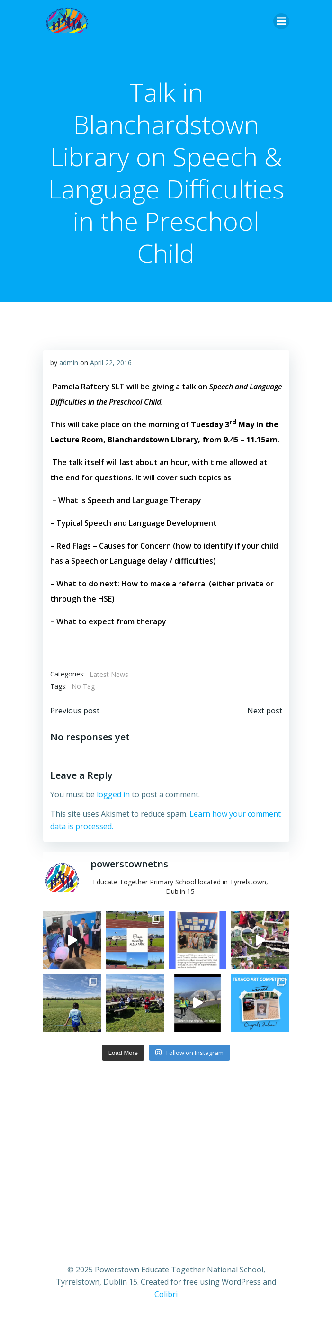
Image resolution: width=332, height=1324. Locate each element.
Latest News (109, 674)
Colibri (166, 1294)
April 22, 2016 (111, 362)
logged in (113, 794)
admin (68, 362)
